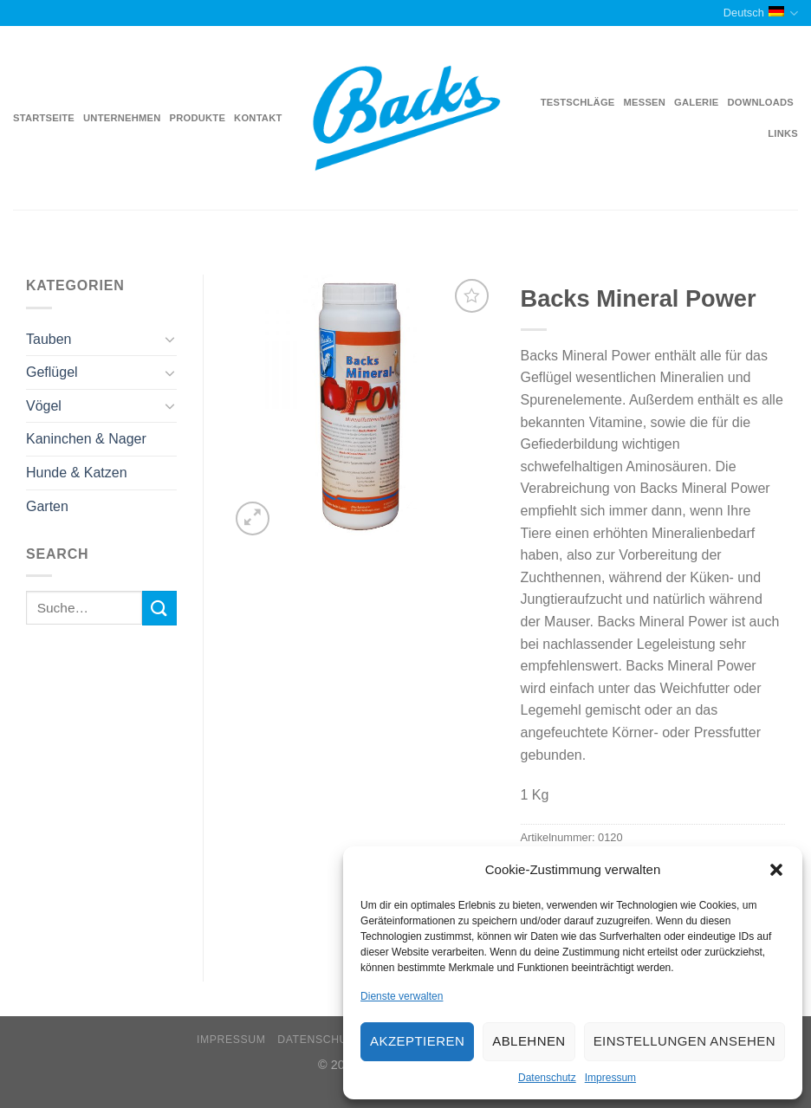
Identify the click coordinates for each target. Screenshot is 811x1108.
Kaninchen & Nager (86, 438)
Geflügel (52, 372)
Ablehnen (528, 1040)
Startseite (44, 118)
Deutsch (760, 13)
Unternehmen (121, 118)
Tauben (49, 339)
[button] (776, 869)
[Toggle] (170, 338)
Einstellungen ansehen (684, 1040)
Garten (47, 506)
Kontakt (258, 118)
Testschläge (578, 102)
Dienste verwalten (401, 996)
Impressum (610, 1078)
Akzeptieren (417, 1040)
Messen (645, 102)
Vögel (44, 405)
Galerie (696, 102)
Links (783, 133)
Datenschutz (547, 1078)
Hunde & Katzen (76, 472)
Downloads (760, 102)
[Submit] (159, 608)
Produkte (198, 118)
